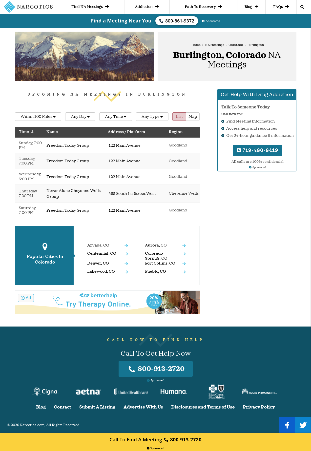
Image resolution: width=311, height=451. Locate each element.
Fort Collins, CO (160, 263)
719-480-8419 (257, 150)
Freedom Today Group (67, 145)
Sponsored (155, 448)
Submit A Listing (97, 407)
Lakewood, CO (101, 271)
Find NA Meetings (90, 6)
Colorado (235, 45)
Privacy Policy (259, 407)
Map (192, 116)
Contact (62, 407)
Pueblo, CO (155, 271)
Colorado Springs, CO (156, 256)
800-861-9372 (176, 21)
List (179, 116)
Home (196, 45)
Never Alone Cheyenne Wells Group (73, 193)
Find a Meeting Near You (121, 20)
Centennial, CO (101, 253)
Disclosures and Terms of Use (203, 407)
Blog (251, 6)
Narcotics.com (32, 425)
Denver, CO (98, 263)
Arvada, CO (98, 245)
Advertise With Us (143, 407)
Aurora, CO (156, 245)
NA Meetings (214, 45)
